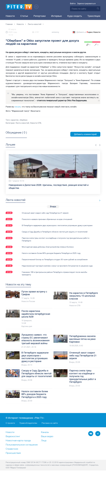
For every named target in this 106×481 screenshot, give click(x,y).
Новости (10, 16)
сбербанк (24, 120)
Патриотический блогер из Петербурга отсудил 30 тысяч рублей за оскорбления (54, 262)
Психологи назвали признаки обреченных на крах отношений (47, 219)
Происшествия (13, 458)
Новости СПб (35, 123)
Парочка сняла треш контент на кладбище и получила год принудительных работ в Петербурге (55, 241)
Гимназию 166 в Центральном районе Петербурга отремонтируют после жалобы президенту (54, 278)
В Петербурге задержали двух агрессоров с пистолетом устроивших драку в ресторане (53, 226)
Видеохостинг (13, 441)
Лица (43, 446)
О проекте (10, 428)
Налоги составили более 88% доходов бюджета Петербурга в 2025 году (51, 256)
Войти (73, 3)
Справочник (12, 454)
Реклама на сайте (50, 428)
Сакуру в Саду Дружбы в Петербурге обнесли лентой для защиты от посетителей (54, 234)
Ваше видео (47, 441)
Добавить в (86, 32)
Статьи (24, 16)
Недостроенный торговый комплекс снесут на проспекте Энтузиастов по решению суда (55, 269)
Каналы (45, 437)
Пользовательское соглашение (22, 450)
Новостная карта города (18, 446)
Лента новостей (22, 123)
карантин (15, 120)
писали (18, 106)
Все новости (92, 200)
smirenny (55, 32)
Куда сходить (74, 16)
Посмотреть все (14, 135)
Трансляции (93, 16)
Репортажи (40, 16)
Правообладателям (28, 428)
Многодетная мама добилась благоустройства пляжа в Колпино (48, 249)
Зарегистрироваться (86, 3)
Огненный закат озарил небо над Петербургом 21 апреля (45, 213)
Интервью (56, 16)
